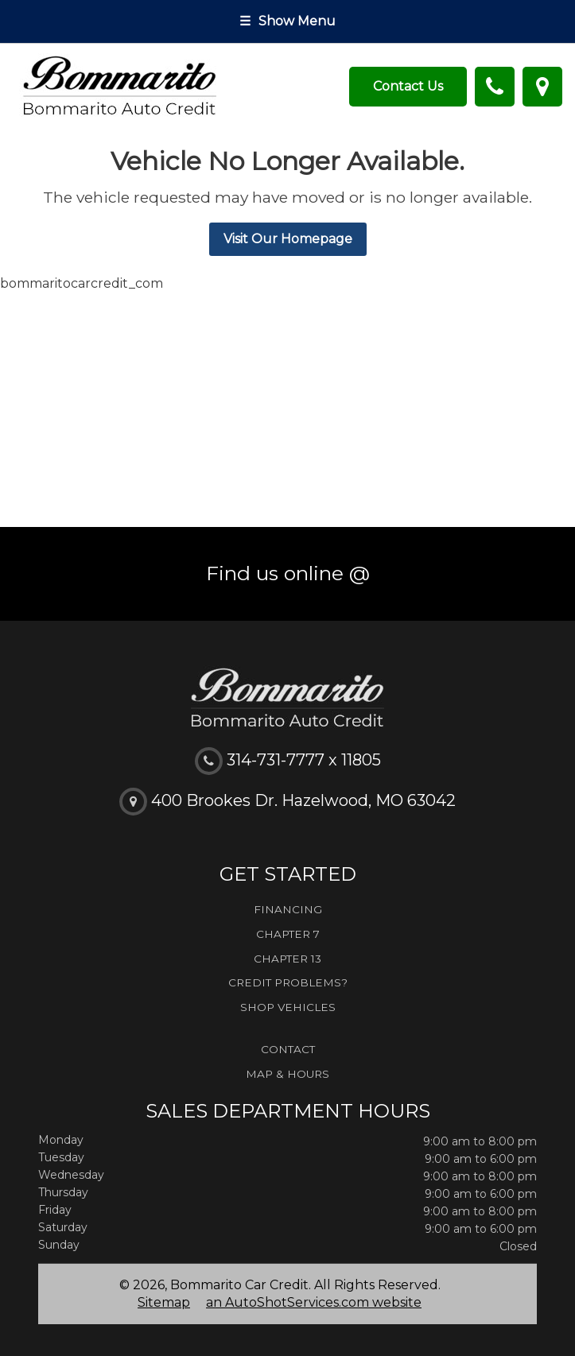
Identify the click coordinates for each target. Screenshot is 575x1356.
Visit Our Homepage (287, 238)
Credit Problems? (288, 982)
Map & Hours (287, 1073)
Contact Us (408, 86)
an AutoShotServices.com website (314, 1302)
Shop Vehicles (288, 1007)
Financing (288, 909)
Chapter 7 (288, 934)
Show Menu (287, 21)
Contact (288, 1049)
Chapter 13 (287, 958)
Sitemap (164, 1302)
